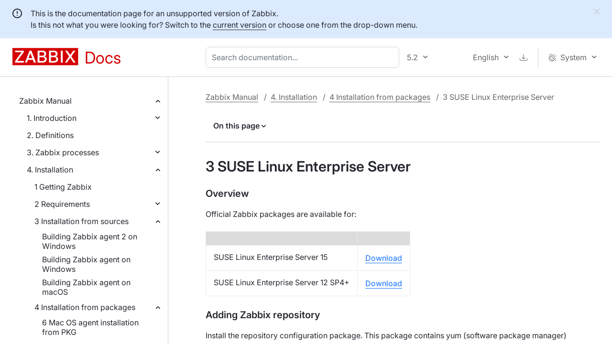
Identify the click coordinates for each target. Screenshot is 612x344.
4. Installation (50, 169)
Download (383, 258)
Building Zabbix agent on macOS (86, 287)
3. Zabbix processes (63, 152)
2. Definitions (50, 135)
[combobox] (304, 57)
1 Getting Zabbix (63, 187)
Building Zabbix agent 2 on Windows (89, 241)
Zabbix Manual (45, 101)
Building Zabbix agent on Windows (86, 264)
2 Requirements (62, 204)
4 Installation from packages (84, 307)
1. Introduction (51, 118)
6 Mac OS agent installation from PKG (90, 327)
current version (239, 25)
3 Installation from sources (81, 221)
